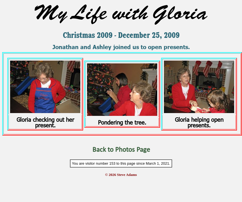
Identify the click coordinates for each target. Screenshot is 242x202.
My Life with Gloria (121, 12)
